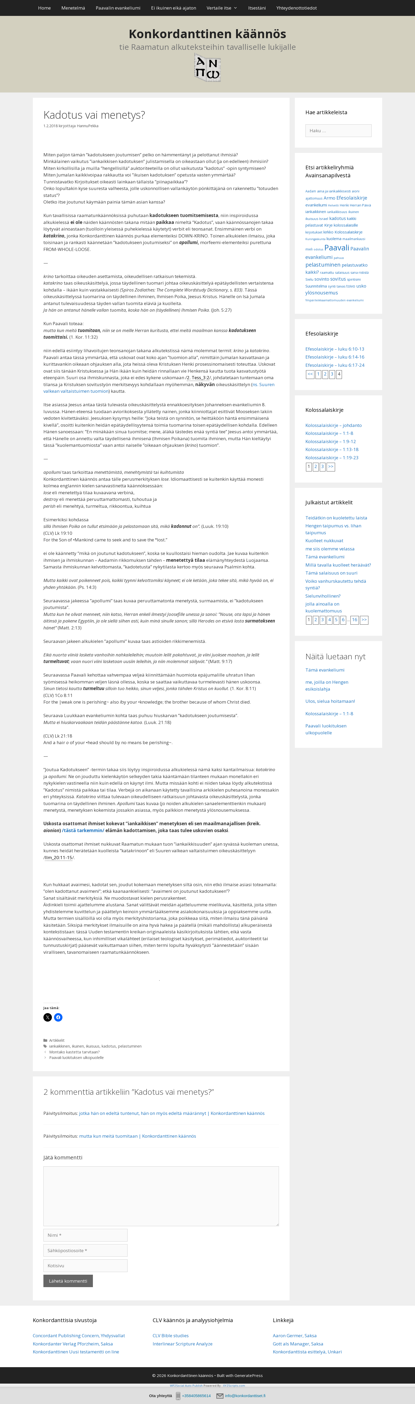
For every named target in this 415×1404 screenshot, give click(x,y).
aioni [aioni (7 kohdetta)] (355, 191)
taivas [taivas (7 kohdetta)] (341, 286)
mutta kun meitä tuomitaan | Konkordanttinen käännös (137, 1136)
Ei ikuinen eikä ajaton (173, 8)
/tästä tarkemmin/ (83, 830)
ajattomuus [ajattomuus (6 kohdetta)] (314, 198)
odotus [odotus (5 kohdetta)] (318, 249)
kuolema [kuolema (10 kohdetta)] (334, 238)
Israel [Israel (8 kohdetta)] (323, 218)
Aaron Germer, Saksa (295, 1335)
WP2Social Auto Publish (186, 1386)
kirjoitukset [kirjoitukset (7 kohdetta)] (313, 232)
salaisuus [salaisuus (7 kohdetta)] (342, 272)
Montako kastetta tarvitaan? (74, 1051)
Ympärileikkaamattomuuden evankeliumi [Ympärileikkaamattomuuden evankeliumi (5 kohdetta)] (334, 300)
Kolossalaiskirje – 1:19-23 (332, 457)
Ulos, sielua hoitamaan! (330, 701)
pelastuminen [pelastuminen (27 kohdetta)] (323, 264)
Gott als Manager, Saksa (298, 1344)
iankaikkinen (59, 1046)
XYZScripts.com (234, 1386)
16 (354, 619)
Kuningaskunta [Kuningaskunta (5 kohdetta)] (315, 239)
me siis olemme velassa (330, 549)
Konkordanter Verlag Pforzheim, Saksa (73, 1344)
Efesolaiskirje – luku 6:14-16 (334, 357)
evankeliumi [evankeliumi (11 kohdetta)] (316, 204)
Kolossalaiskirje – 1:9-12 (330, 441)
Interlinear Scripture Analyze (183, 1344)
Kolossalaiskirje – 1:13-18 (332, 449)
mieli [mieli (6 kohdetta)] (309, 249)
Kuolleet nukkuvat (324, 540)
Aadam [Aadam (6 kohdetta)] (310, 191)
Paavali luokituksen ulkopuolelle (76, 1057)
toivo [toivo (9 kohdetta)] (350, 286)
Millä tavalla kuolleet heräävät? (338, 565)
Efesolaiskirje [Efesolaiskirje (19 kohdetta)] (351, 197)
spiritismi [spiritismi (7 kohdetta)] (354, 279)
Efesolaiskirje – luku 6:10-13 (334, 349)
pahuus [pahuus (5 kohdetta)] (339, 258)
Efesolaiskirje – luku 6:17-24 (334, 365)
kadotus (109, 1046)
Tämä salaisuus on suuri (331, 573)
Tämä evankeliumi (325, 557)
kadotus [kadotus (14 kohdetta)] (337, 218)
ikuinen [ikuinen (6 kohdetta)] (353, 212)
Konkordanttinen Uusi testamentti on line (76, 1352)
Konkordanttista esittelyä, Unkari (307, 1352)
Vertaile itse (225, 8)
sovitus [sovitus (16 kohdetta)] (338, 279)
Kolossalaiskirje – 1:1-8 (329, 433)
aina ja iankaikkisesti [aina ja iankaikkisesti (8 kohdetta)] (334, 191)
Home (44, 8)
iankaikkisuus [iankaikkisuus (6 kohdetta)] (337, 212)
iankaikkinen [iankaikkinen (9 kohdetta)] (315, 211)
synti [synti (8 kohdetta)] (332, 286)
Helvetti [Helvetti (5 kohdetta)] (333, 205)
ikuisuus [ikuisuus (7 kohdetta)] (311, 219)
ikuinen (78, 1046)
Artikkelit (57, 1040)
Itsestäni (257, 8)
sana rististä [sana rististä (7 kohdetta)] (359, 272)
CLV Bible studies (171, 1335)
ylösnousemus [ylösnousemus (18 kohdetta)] (321, 292)
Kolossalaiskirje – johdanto (333, 425)
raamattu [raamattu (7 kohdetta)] (327, 272)
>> (330, 466)
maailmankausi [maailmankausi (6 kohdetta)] (353, 239)
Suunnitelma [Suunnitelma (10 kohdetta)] (316, 286)
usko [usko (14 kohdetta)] (361, 286)
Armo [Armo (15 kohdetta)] (329, 198)
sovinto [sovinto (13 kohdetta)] (321, 279)
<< (310, 374)
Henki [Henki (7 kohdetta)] (344, 205)
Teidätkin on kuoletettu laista (336, 518)
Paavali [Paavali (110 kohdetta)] (336, 247)
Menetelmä (73, 8)
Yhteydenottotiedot (297, 8)
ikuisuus (93, 1046)
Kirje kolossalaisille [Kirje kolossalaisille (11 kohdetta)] (341, 225)
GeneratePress (248, 1375)
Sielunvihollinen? (323, 596)
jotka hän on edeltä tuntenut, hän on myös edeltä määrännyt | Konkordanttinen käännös (172, 1113)
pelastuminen (130, 1046)
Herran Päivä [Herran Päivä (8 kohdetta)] (360, 205)
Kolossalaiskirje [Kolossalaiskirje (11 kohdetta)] (349, 232)
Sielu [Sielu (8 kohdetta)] (309, 279)
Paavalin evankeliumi (118, 8)
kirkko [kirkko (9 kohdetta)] (328, 232)
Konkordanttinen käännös (207, 33)
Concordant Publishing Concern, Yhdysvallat (79, 1335)
